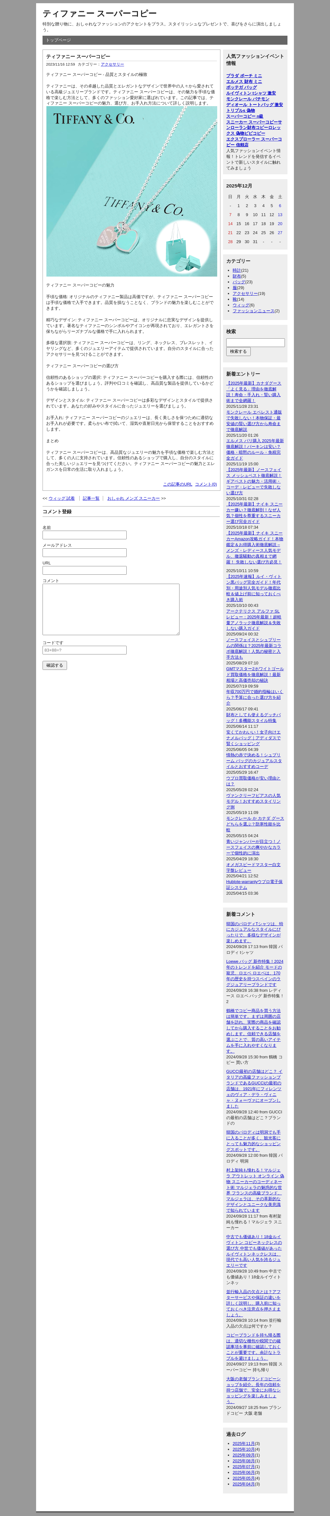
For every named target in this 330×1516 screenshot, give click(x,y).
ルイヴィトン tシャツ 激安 (251, 93)
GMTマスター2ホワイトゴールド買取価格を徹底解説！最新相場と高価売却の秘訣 (255, 674)
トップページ (58, 40)
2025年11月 (244, 1443)
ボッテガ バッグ (241, 87)
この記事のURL (177, 484)
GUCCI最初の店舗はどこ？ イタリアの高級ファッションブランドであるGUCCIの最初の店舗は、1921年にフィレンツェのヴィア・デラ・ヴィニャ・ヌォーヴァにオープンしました (254, 1088)
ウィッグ (241, 305)
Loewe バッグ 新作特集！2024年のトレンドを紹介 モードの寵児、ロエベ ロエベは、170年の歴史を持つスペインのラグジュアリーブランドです (254, 973)
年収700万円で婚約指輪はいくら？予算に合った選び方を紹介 (254, 697)
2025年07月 (244, 1466)
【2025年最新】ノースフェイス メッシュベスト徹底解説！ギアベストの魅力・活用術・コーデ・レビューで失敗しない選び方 (254, 481)
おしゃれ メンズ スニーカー (133, 498)
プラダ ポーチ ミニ (244, 75)
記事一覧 (91, 498)
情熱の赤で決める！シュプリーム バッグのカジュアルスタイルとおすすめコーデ (254, 761)
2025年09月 (244, 1455)
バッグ (239, 281)
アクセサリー (112, 64)
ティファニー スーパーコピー (100, 13)
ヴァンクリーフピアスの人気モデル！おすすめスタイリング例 (253, 801)
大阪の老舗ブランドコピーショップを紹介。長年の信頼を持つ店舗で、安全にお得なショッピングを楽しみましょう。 (253, 1390)
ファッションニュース (254, 310)
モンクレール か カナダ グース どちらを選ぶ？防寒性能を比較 (255, 824)
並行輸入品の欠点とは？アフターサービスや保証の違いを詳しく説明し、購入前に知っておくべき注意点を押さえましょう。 (253, 1303)
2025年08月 (244, 1460)
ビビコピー (254, 133)
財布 (237, 276)
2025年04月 (244, 1484)
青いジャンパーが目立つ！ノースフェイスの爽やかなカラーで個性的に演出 (253, 847)
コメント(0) (206, 484)
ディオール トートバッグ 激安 (254, 104)
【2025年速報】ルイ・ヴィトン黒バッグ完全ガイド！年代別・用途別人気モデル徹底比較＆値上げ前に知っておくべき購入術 (253, 588)
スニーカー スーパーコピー (252, 122)
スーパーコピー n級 (244, 116)
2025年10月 (244, 1449)
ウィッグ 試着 (62, 498)
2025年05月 (244, 1478)
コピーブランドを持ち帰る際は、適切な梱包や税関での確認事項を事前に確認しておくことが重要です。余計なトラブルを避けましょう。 (253, 1347)
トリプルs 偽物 (240, 110)
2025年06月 (244, 1472)
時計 (237, 270)
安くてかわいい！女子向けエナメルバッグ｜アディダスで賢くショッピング (253, 738)
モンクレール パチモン (247, 98)
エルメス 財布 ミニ (244, 81)
